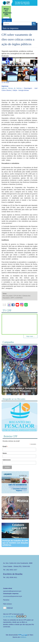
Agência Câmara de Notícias (12, 88)
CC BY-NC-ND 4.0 (14, 616)
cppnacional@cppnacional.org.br (12, 591)
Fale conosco (7, 604)
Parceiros (6, 600)
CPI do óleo (17, 296)
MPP (12, 298)
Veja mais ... (30, 336)
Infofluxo (23, 637)
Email (5, 446)
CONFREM (19, 298)
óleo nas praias (7, 296)
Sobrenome (7, 460)
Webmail (10, 608)
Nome (5, 453)
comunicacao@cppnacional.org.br (12, 596)
